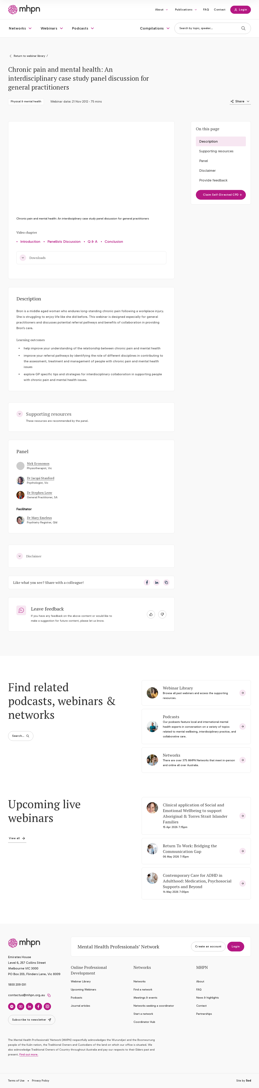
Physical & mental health (26, 101)
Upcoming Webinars (83, 989)
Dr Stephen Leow (39, 492)
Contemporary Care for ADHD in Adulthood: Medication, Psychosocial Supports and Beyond (197, 881)
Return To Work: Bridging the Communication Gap (190, 848)
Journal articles (80, 1005)
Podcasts (171, 716)
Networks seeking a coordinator (154, 1005)
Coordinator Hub (144, 1022)
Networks (171, 755)
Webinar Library (178, 688)
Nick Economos (38, 463)
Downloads (33, 258)
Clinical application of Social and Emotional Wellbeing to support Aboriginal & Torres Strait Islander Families (195, 813)
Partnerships (204, 1014)
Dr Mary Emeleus (39, 517)
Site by (243, 1080)
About (159, 9)
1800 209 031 (17, 984)
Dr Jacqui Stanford (40, 478)
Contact (219, 9)
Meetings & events (145, 997)
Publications (184, 9)
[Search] (243, 28)
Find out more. (28, 1054)
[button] (20, 28)
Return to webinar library (29, 56)
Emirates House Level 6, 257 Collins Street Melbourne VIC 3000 (27, 962)
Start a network (143, 1014)
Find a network (143, 989)
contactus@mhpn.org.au (26, 995)
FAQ (206, 9)
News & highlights (207, 997)
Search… (20, 736)
